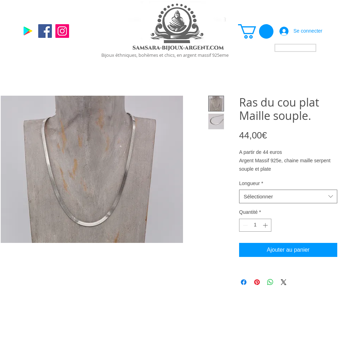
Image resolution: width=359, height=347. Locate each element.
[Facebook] (45, 31)
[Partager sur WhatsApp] (270, 282)
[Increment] (266, 225)
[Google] (28, 31)
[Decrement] (244, 225)
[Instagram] (62, 31)
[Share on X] (283, 282)
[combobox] (288, 196)
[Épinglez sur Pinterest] (257, 282)
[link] (255, 31)
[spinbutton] (255, 225)
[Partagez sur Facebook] (243, 282)
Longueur (251, 183)
